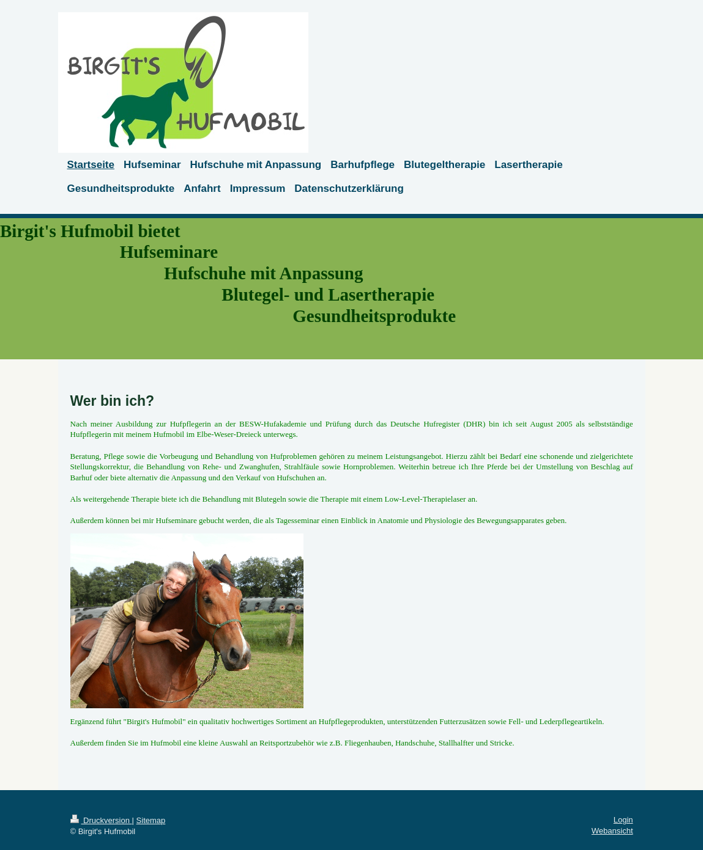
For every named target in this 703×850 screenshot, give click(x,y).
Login (623, 819)
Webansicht (612, 830)
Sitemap (151, 820)
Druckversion (101, 820)
